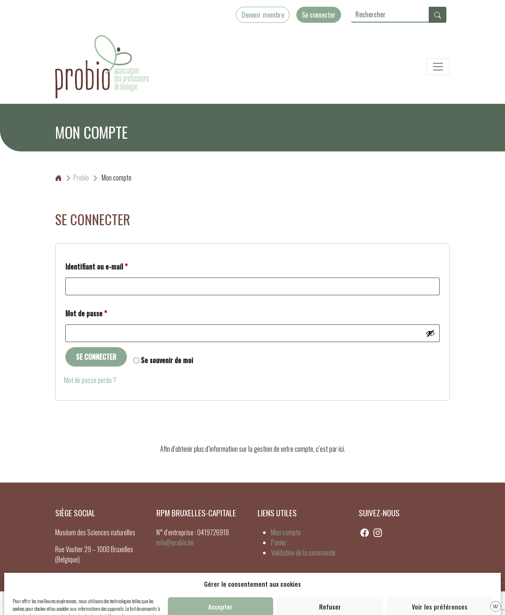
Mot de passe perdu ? (90, 380)
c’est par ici (330, 449)
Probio (72, 178)
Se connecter (319, 15)
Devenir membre (263, 15)
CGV (283, 603)
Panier (279, 542)
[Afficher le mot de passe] (430, 333)
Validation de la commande (303, 553)
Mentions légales (251, 603)
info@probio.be (175, 542)
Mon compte (286, 532)
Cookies (216, 603)
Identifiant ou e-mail (112, 266)
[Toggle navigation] (438, 66)
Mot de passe (101, 312)
